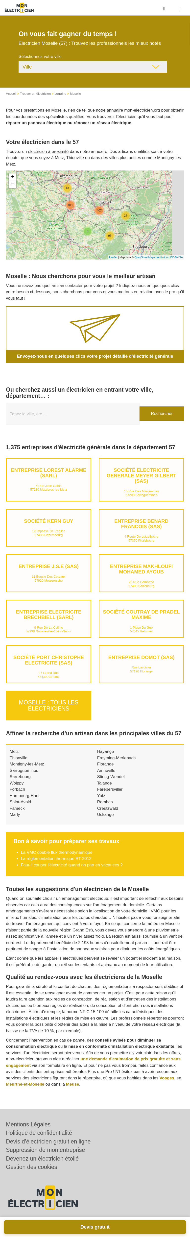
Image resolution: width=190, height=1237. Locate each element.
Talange (104, 783)
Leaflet (113, 257)
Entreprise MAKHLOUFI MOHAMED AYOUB (141, 569)
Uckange (105, 814)
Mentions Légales (28, 1124)
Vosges (167, 1077)
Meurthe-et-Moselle (25, 1084)
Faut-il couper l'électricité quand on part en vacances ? (71, 864)
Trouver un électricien (35, 93)
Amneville (106, 770)
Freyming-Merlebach (116, 757)
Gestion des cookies (31, 1167)
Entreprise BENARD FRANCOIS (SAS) (141, 523)
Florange (105, 764)
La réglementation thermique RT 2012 (56, 858)
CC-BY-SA (176, 257)
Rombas (105, 802)
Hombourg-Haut (25, 795)
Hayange (105, 751)
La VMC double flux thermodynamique (56, 852)
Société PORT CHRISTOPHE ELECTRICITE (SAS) (48, 660)
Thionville (18, 757)
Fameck (17, 808)
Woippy (17, 783)
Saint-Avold (20, 802)
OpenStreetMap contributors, (152, 257)
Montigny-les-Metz (27, 764)
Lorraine (60, 93)
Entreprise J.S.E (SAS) (48, 566)
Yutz (101, 795)
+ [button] (12, 177)
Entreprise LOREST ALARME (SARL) (48, 472)
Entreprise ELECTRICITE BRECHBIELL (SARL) (48, 614)
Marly (15, 814)
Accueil (11, 93)
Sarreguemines (24, 770)
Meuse (72, 1084)
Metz (14, 751)
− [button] (12, 184)
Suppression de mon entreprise (45, 1150)
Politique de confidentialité (39, 1133)
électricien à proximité (48, 151)
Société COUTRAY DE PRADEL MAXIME (141, 614)
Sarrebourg (20, 776)
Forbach (17, 789)
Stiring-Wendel (111, 776)
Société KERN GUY (48, 521)
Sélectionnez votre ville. (41, 56)
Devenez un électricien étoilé (42, 1158)
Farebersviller (110, 789)
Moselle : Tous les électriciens (48, 705)
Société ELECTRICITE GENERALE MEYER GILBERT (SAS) (141, 475)
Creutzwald (107, 808)
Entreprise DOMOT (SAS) (141, 657)
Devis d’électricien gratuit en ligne (48, 1141)
